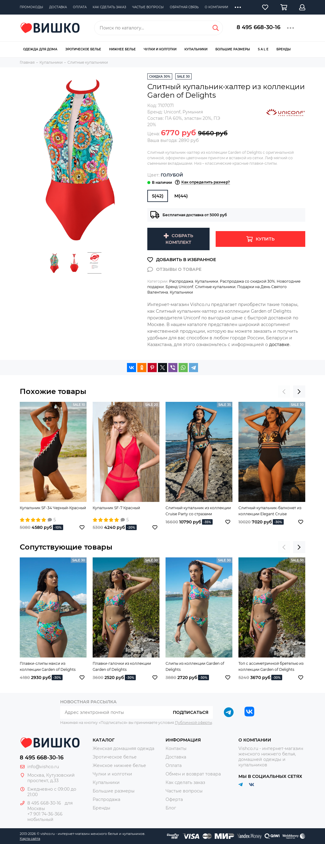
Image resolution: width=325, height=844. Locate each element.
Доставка (58, 7)
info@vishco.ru (43, 766)
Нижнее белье (122, 49)
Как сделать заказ (109, 7)
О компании (216, 7)
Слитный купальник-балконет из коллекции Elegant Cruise (269, 511)
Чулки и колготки (160, 49)
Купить (265, 239)
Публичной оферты (193, 722)
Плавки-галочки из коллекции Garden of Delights (122, 666)
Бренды (283, 49)
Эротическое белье (83, 49)
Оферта (174, 799)
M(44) (181, 196)
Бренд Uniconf (179, 286)
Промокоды (31, 7)
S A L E (263, 49)
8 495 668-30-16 (258, 27)
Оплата (80, 7)
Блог (171, 808)
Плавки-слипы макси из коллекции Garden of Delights (48, 666)
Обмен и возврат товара (193, 774)
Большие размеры (232, 49)
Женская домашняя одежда (123, 748)
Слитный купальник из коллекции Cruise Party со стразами (198, 511)
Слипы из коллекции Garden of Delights (195, 666)
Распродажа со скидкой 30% (247, 281)
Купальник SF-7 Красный (116, 508)
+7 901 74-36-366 (45, 814)
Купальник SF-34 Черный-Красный (53, 508)
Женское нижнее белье (119, 765)
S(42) (157, 196)
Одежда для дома (40, 49)
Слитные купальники (215, 286)
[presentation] (284, 391)
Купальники (195, 49)
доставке (279, 344)
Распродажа (181, 281)
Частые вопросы (148, 7)
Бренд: (163, 112)
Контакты (176, 748)
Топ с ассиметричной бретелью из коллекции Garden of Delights (270, 666)
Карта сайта (30, 838)
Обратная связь (184, 7)
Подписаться (190, 712)
